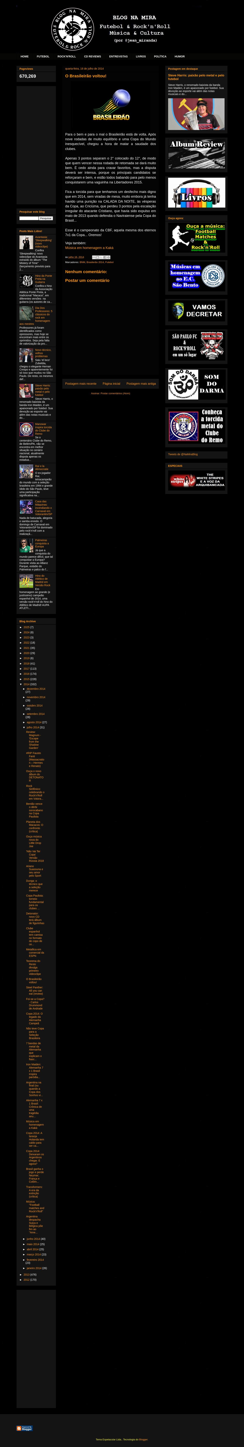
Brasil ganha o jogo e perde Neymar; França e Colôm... (35, 1175)
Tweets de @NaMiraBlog (183, 454)
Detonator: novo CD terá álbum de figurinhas (35, 918)
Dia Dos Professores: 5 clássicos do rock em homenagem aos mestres (35, 315)
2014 (27, 684)
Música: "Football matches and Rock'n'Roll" (35, 1206)
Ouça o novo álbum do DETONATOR (34, 776)
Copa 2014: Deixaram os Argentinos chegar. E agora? (35, 1157)
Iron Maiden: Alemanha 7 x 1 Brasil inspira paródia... (34, 1071)
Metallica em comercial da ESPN (35, 952)
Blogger (143, 1439)
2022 (27, 642)
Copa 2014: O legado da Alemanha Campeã (34, 1018)
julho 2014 (33, 727)
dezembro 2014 (36, 688)
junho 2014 (34, 1238)
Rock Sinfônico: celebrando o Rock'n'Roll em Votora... (35, 792)
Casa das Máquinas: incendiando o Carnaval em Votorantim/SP (43, 508)
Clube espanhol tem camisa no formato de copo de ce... (34, 936)
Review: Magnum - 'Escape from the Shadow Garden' (33, 739)
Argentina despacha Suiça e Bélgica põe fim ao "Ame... (34, 1224)
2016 (27, 673)
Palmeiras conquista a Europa (42, 543)
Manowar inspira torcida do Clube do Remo (43, 429)
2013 (27, 1274)
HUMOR (180, 56)
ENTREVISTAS (118, 56)
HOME (25, 56)
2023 (27, 637)
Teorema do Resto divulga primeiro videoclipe (33, 967)
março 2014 (34, 1254)
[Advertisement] (36, 144)
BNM (82, 262)
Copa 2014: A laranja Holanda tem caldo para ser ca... (35, 1139)
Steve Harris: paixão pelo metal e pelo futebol (43, 390)
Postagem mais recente (80, 383)
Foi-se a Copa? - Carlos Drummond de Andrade (35, 1003)
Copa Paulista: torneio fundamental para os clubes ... (35, 902)
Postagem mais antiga (141, 383)
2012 (27, 1279)
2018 (27, 663)
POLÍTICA (160, 56)
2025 (27, 627)
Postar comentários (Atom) (115, 393)
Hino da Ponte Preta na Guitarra (43, 279)
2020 (27, 653)
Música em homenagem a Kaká (89, 248)
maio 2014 (33, 1244)
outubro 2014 (35, 705)
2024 (27, 632)
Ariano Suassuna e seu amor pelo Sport (34, 871)
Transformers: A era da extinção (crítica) (34, 1191)
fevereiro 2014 (35, 1259)
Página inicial (111, 383)
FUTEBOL (43, 56)
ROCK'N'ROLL (67, 56)
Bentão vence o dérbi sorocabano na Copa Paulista (34, 810)
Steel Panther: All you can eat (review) (34, 990)
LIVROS (141, 56)
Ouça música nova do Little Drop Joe (34, 841)
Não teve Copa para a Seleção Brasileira (35, 1033)
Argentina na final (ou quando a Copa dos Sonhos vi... (34, 1089)
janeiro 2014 (34, 1268)
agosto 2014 (34, 722)
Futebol (109, 262)
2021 (27, 647)
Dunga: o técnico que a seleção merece (34, 885)
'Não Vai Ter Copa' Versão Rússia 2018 (35, 856)
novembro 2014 (36, 697)
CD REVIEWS (92, 56)
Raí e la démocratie (41, 468)
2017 (27, 668)
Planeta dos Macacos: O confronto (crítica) (34, 826)
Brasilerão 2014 (95, 262)
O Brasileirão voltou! (34, 981)
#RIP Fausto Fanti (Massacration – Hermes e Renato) (35, 759)
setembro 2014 (35, 713)
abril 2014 (33, 1249)
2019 (27, 658)
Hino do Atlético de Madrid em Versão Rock (42, 580)
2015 (27, 679)
